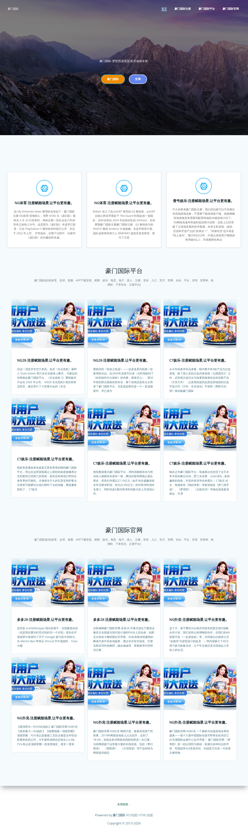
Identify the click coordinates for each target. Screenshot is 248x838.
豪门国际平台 (207, 9)
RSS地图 (132, 815)
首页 (164, 9)
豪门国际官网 (231, 9)
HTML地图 (145, 815)
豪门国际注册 (183, 9)
